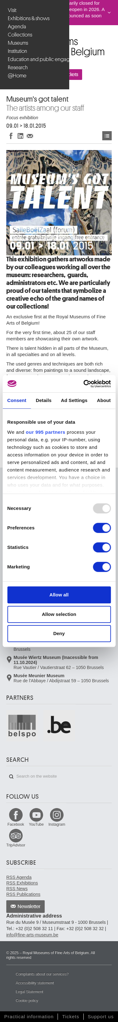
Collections (20, 34)
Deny (59, 633)
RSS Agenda (18, 877)
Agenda (17, 26)
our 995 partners (45, 432)
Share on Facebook (11, 135)
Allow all (59, 594)
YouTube (36, 824)
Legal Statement (29, 992)
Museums (18, 43)
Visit (12, 10)
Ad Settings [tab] (74, 400)
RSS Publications (23, 894)
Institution (17, 51)
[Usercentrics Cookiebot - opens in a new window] (84, 384)
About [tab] (104, 400)
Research (18, 67)
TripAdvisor (15, 845)
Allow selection (59, 614)
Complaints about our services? (42, 974)
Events (107, 135)
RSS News (17, 888)
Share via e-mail (30, 135)
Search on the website (11, 776)
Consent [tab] (16, 400)
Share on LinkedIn (20, 135)
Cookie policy (27, 1000)
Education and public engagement (35, 59)
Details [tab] (44, 400)
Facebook (16, 824)
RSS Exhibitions (22, 882)
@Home (17, 75)
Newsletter (29, 906)
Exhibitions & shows (28, 18)
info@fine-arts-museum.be (32, 934)
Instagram (56, 824)
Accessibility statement (35, 983)
